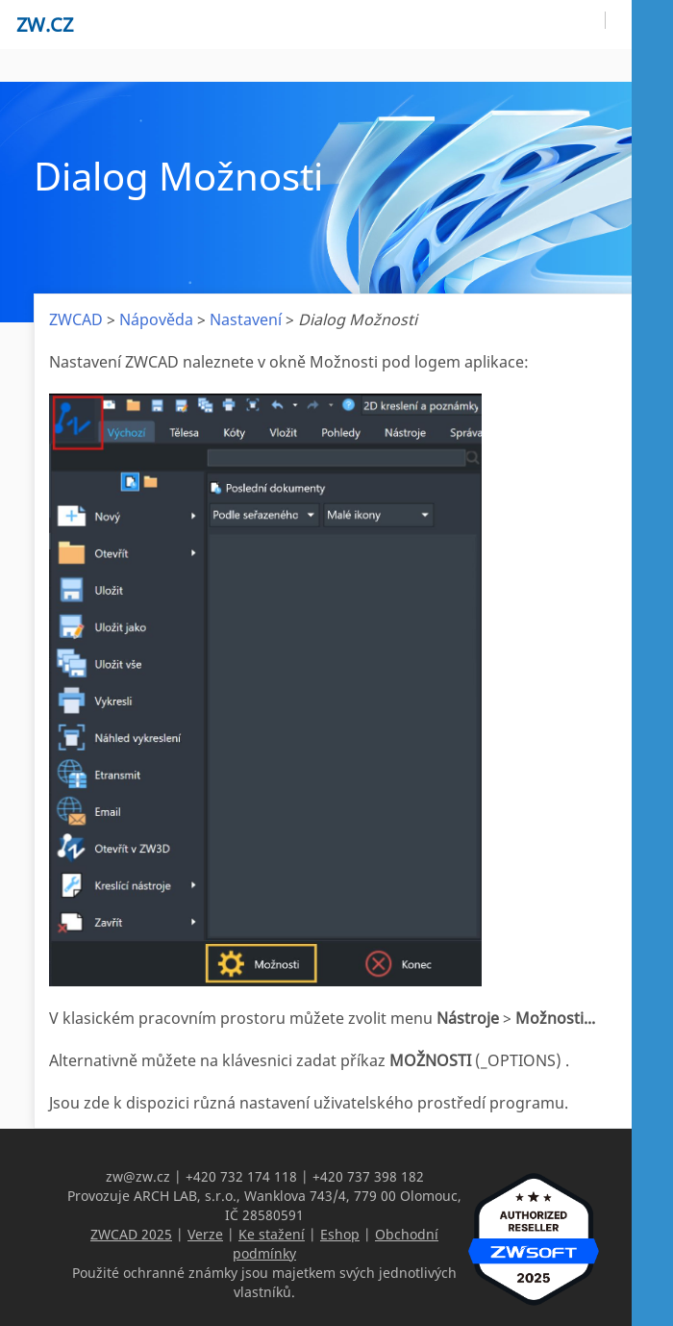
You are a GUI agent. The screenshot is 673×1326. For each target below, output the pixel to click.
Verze (205, 1234)
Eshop (340, 1234)
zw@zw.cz (138, 1176)
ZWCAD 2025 (131, 1234)
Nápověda (156, 319)
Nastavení (246, 319)
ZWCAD (76, 319)
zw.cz (44, 25)
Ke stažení (271, 1234)
